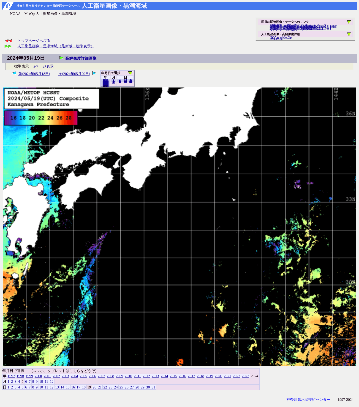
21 (100, 387)
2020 (218, 376)
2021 (227, 376)
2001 (47, 376)
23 (110, 387)
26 (126, 387)
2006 (92, 376)
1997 (11, 376)
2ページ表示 (43, 66)
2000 (38, 376)
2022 (236, 376)
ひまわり (276, 38)
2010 (128, 376)
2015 (173, 376)
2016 (182, 376)
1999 (29, 376)
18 (84, 387)
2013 (155, 376)
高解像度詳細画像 (80, 58)
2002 (56, 376)
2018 (200, 376)
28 (137, 387)
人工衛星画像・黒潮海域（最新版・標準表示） (55, 46)
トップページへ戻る (33, 41)
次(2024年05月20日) (74, 74)
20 (125, 81)
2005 (83, 376)
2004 (74, 376)
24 (116, 387)
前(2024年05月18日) (34, 74)
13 (57, 387)
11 (46, 381)
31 (130, 82)
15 (68, 387)
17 (78, 387)
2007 (101, 376)
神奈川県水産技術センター (308, 400)
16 (73, 387)
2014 (164, 376)
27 (132, 387)
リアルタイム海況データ (287, 29)
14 (62, 387)
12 (113, 82)
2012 (146, 376)
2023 (106, 85)
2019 (209, 376)
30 (148, 387)
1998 (20, 376)
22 (105, 387)
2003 (65, 376)
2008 (110, 376)
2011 (137, 376)
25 (121, 387)
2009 (119, 376)
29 (142, 387)
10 (119, 81)
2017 (191, 376)
